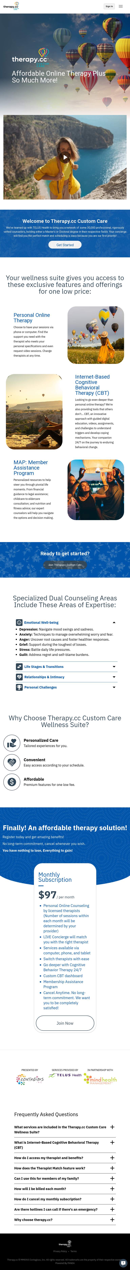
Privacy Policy (60, 1251)
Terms (73, 1251)
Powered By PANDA (65, 1263)
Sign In (109, 6)
